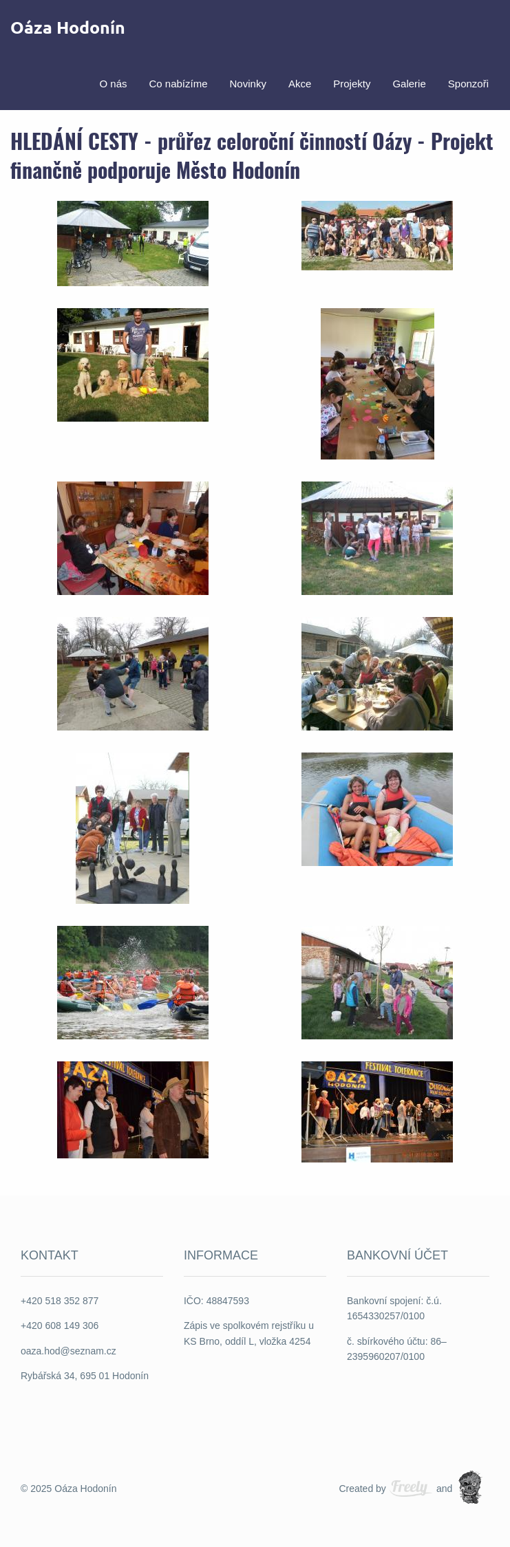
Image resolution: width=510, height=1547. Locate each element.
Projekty (351, 82)
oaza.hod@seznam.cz (68, 1350)
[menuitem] (113, 82)
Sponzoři (468, 82)
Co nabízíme (178, 82)
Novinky (248, 82)
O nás (113, 82)
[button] (133, 242)
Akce (299, 82)
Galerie (408, 82)
